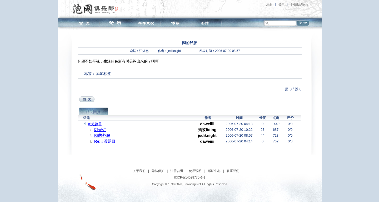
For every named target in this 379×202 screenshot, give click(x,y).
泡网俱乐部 (96, 9)
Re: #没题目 (105, 141)
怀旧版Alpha (299, 4)
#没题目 (95, 124)
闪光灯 (100, 129)
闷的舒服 (102, 135)
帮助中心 (214, 171)
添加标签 (103, 73)
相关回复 (93, 112)
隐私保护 (158, 171)
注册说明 (176, 171)
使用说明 (195, 171)
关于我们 (139, 171)
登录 (281, 4)
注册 (269, 4)
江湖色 (144, 51)
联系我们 (233, 171)
